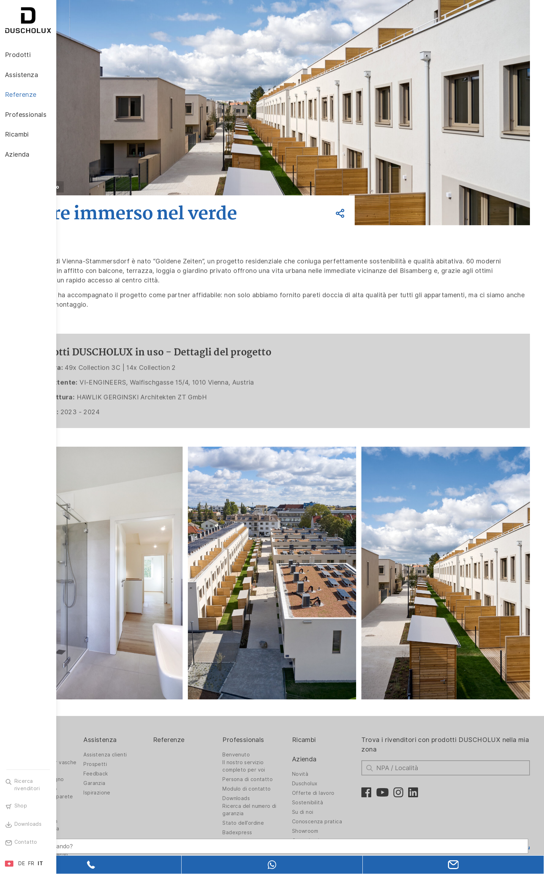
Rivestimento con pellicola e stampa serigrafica (92, 800)
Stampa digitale (89, 785)
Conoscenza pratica (343, 793)
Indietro (104, 187)
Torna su (518, 819)
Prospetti (144, 736)
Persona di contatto (281, 751)
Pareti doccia (86, 726)
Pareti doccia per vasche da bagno (92, 737)
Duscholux (331, 755)
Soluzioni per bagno (95, 751)
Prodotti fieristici (277, 823)
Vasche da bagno (91, 760)
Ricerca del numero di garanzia (283, 781)
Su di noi (329, 784)
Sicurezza (82, 817)
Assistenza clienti (154, 726)
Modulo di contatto (280, 760)
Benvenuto (270, 726)
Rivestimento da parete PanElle (90, 772)
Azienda (330, 731)
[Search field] (132, 838)
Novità (326, 746)
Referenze (210, 711)
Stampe (265, 814)
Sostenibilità (333, 774)
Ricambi (330, 711)
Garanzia (143, 755)
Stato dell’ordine (277, 795)
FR (31, 863)
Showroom (331, 803)
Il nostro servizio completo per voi (277, 737)
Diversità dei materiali (97, 827)
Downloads (270, 770)
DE (21, 863)
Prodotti (83, 711)
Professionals (277, 711)
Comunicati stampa (342, 812)
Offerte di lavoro (339, 765)
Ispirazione (145, 764)
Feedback (144, 745)
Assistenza (148, 711)
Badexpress (271, 804)
